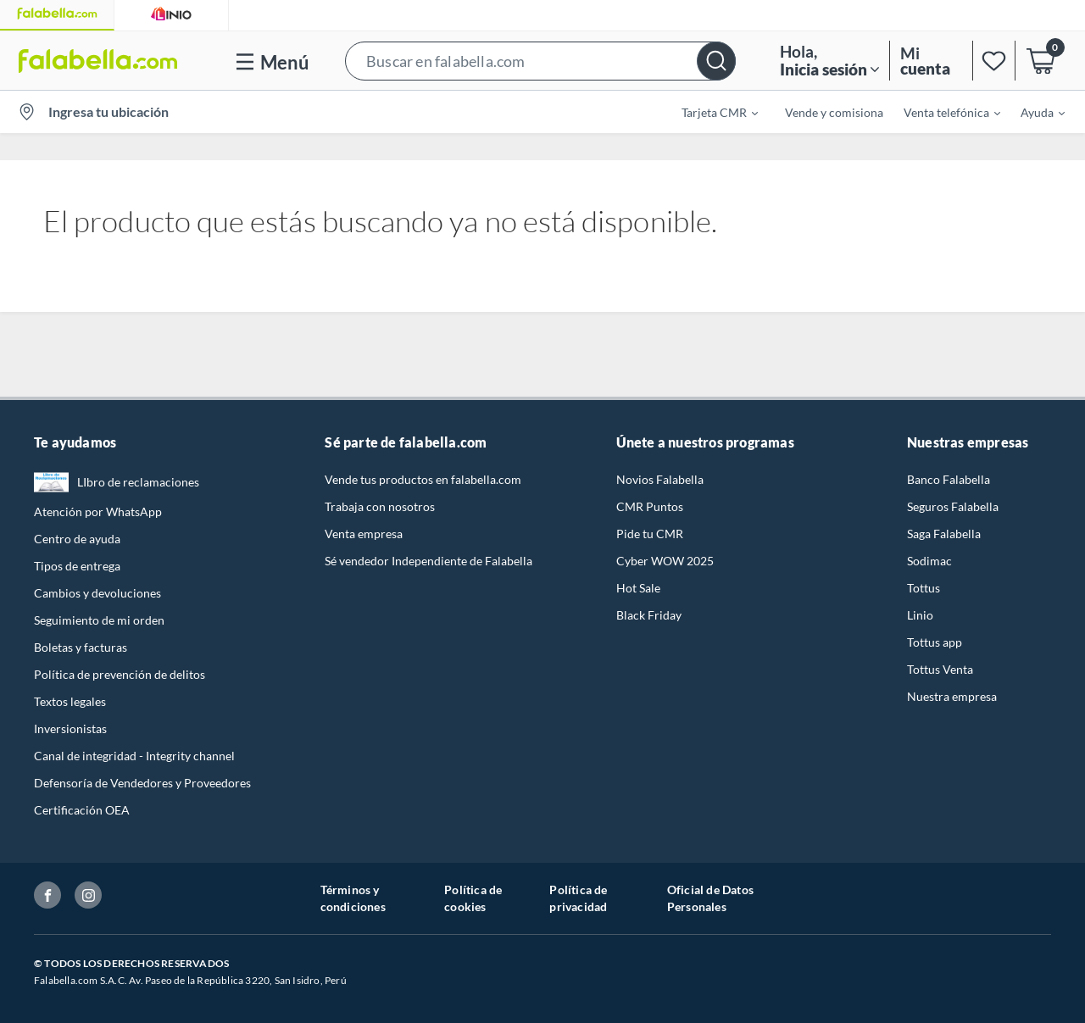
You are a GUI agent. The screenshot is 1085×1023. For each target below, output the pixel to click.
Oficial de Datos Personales (710, 898)
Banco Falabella (948, 479)
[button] (540, 60)
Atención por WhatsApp (98, 511)
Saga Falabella (944, 533)
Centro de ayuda (77, 538)
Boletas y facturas (80, 647)
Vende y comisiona (834, 112)
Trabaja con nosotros (380, 506)
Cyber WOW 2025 (665, 560)
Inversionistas (70, 728)
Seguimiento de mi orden (99, 620)
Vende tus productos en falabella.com (423, 479)
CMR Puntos (649, 506)
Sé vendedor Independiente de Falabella (428, 560)
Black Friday (649, 615)
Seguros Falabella (953, 506)
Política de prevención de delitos (119, 674)
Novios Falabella (660, 479)
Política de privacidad (578, 898)
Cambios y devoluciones (97, 593)
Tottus (923, 588)
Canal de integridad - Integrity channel (134, 755)
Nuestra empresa (952, 696)
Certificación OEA (82, 810)
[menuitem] (709, 111)
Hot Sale (638, 588)
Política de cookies (473, 898)
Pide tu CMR (649, 533)
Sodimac (929, 560)
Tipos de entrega (77, 566)
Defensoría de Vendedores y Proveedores (142, 783)
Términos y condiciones (353, 898)
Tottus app (934, 642)
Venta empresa (364, 533)
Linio (920, 615)
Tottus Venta (940, 669)
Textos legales (70, 701)
